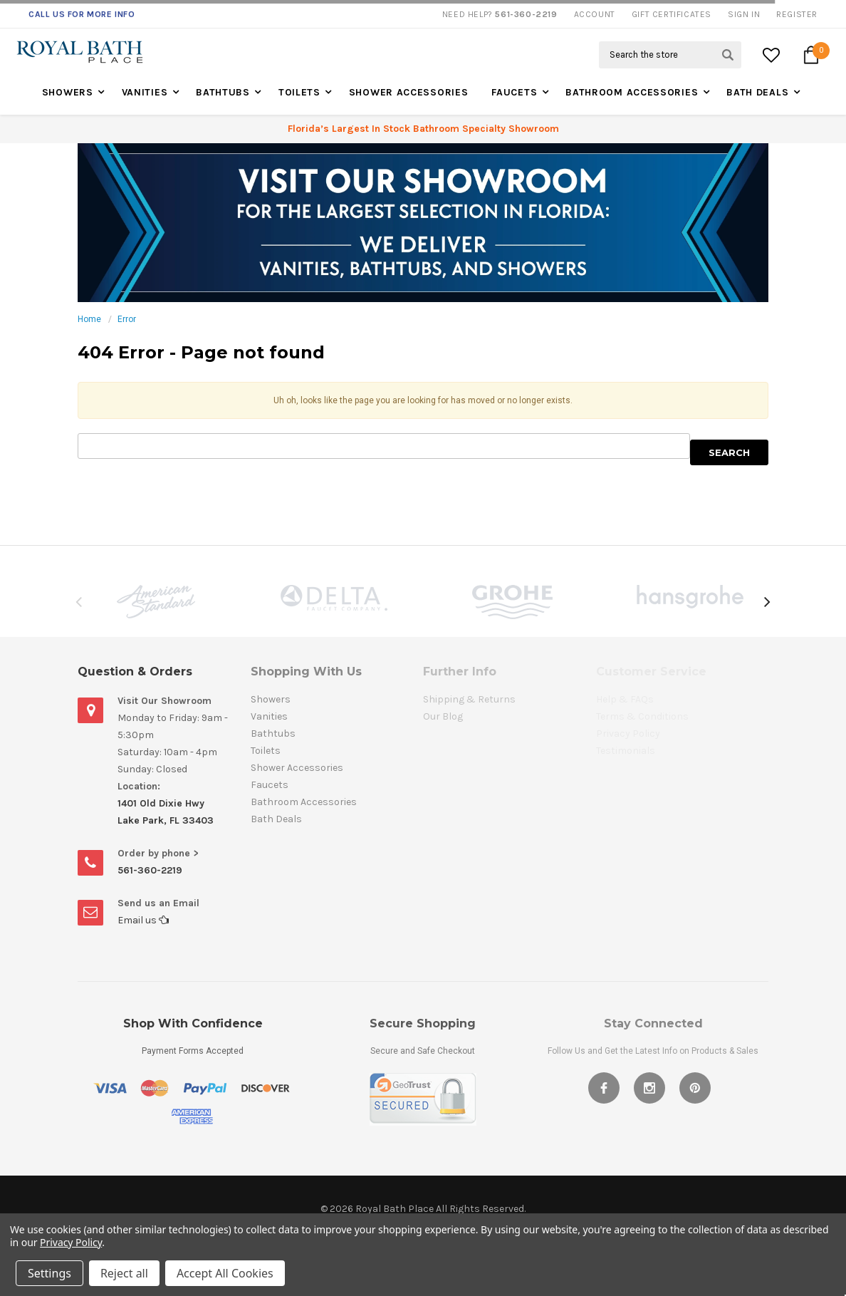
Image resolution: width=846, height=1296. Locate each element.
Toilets (299, 92)
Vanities (145, 92)
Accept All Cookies (225, 1273)
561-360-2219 (150, 870)
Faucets (514, 92)
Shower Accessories (409, 92)
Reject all (124, 1273)
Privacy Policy (71, 1242)
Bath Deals (757, 92)
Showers (67, 92)
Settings (49, 1273)
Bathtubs (223, 92)
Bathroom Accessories (631, 92)
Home (89, 319)
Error (127, 319)
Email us (143, 920)
